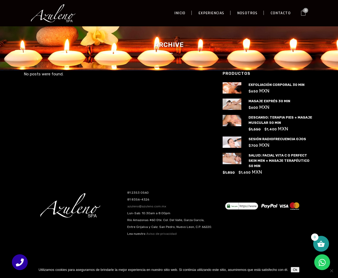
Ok (295, 270)
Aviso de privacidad (161, 234)
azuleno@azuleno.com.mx (146, 206)
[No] (331, 270)
